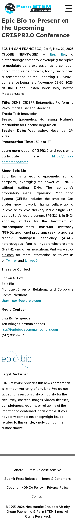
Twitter (11, 260)
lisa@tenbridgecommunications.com (30, 329)
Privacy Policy (58, 487)
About (18, 470)
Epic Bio (58, 54)
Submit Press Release (20, 479)
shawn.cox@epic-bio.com (21, 301)
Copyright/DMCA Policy (24, 487)
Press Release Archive (44, 470)
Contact (37, 496)
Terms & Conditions (56, 479)
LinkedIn (32, 260)
